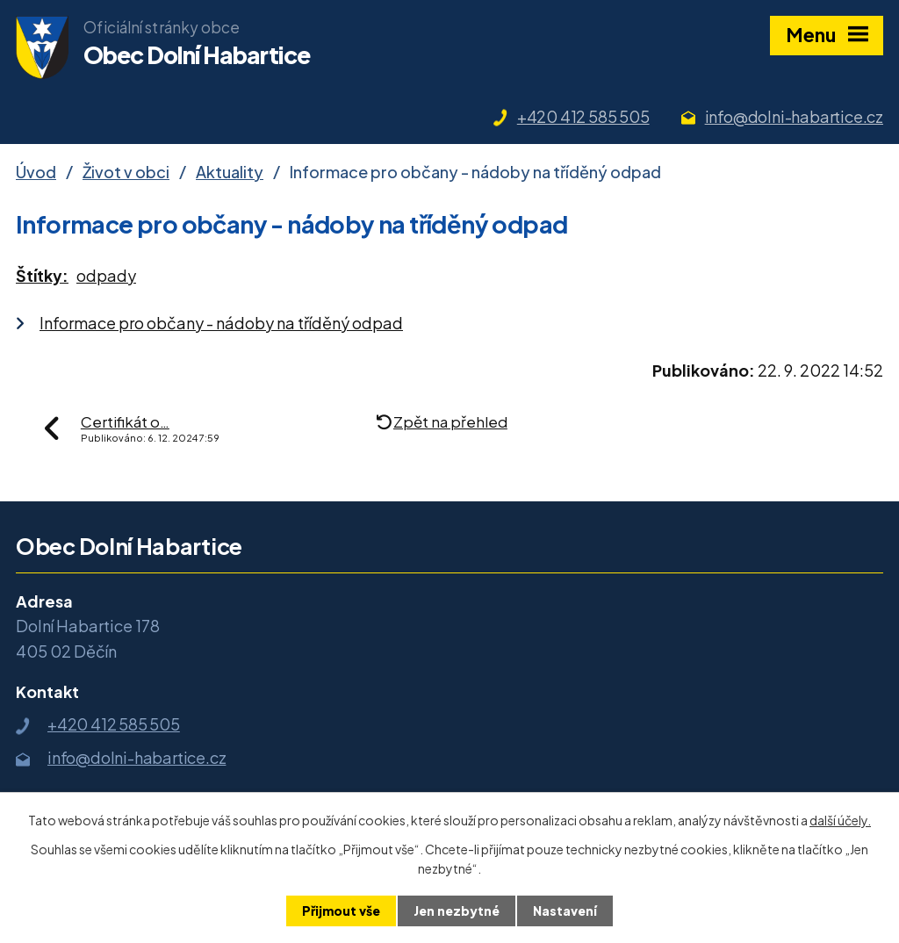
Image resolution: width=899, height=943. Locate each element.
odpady (106, 275)
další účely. (840, 820)
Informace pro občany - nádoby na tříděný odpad (221, 323)
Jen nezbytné (457, 910)
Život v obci (126, 172)
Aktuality (229, 172)
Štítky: (42, 275)
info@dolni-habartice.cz (794, 116)
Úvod (36, 172)
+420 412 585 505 (583, 116)
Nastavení (565, 910)
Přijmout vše (341, 910)
